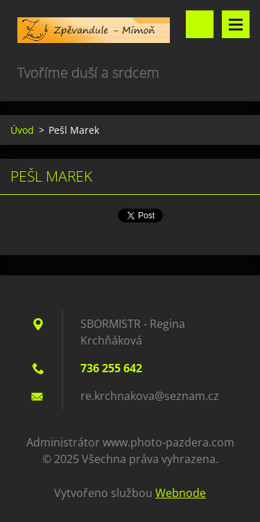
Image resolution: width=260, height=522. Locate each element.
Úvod (22, 130)
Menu (236, 24)
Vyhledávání (200, 24)
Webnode (180, 493)
